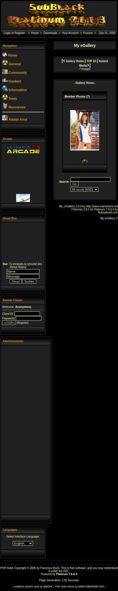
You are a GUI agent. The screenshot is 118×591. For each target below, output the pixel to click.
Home (35, 33)
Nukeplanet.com (108, 212)
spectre (47, 586)
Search (63, 181)
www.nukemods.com (91, 586)
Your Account (70, 33)
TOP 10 (91, 61)
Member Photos (75, 96)
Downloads (50, 33)
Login (7, 33)
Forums (88, 33)
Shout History (18, 267)
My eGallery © (109, 218)
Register (19, 33)
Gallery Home (75, 61)
